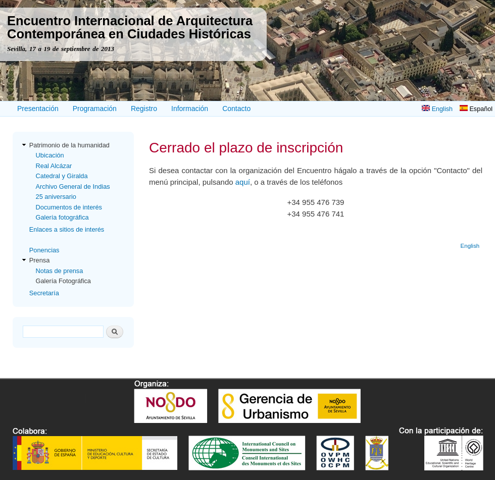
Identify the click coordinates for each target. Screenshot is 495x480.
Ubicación (50, 155)
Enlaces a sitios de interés (66, 229)
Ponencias (44, 250)
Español (476, 109)
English (437, 109)
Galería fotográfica (62, 217)
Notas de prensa (59, 271)
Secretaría (44, 293)
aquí (242, 182)
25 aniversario (56, 196)
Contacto (236, 108)
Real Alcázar (54, 166)
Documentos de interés (69, 207)
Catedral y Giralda (62, 176)
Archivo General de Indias (73, 186)
